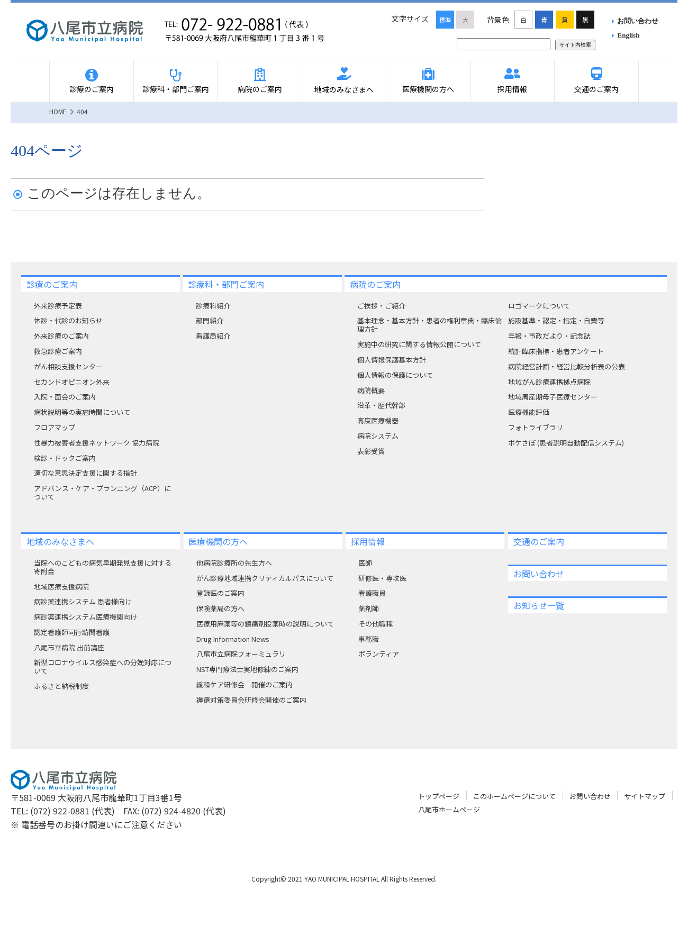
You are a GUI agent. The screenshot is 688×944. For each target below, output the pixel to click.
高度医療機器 (378, 420)
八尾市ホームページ (449, 809)
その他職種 (375, 624)
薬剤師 (368, 608)
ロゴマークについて (539, 306)
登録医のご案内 (220, 593)
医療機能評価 (528, 412)
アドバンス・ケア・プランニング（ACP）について (102, 492)
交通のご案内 (596, 89)
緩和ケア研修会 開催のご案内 (244, 684)
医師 (365, 563)
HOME (58, 111)
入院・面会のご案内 (65, 397)
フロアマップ (54, 427)
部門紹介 (209, 320)
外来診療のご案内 (61, 336)
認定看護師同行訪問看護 (72, 632)
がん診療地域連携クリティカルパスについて (264, 578)
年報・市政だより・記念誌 (549, 336)
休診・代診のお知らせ (68, 320)
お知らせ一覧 (538, 605)
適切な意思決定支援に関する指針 (85, 473)
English (629, 35)
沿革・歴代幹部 (381, 405)
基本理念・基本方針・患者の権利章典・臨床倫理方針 (429, 324)
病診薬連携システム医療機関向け (85, 617)
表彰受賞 (371, 451)
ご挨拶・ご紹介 (381, 306)
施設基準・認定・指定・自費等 (556, 320)
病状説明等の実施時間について (82, 412)
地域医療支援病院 (61, 587)
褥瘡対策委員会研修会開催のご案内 (251, 700)
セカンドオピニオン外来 (72, 382)
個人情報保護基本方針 (391, 360)
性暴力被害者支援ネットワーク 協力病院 (96, 443)
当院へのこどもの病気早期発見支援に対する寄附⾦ (102, 567)
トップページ (438, 796)
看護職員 (372, 593)
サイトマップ (644, 796)
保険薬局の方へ (220, 608)
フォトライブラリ (535, 427)
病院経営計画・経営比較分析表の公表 (566, 366)
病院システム (378, 436)
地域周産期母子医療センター (553, 397)
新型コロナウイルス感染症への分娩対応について (102, 666)
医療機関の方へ (428, 89)
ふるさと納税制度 (61, 686)
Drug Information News (232, 639)
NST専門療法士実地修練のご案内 (247, 669)
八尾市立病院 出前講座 (69, 647)
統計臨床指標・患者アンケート (556, 351)
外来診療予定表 (58, 306)
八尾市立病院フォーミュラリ (241, 654)
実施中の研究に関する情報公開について (419, 344)
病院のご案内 (260, 89)
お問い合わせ (637, 21)
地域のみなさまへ (344, 89)
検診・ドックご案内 (65, 458)
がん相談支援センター (68, 366)
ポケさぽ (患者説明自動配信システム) (566, 443)
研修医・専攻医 (382, 578)
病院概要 (371, 390)
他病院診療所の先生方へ (234, 563)
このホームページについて (514, 796)
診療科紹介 (213, 306)
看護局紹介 (213, 336)
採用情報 (512, 89)
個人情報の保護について (395, 375)
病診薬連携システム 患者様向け (83, 601)
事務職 (368, 639)
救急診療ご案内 (58, 351)
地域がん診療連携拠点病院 (549, 382)
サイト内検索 (575, 45)
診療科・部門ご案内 (175, 89)
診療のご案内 (91, 89)
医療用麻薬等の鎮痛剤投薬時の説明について (265, 624)
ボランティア (378, 654)
